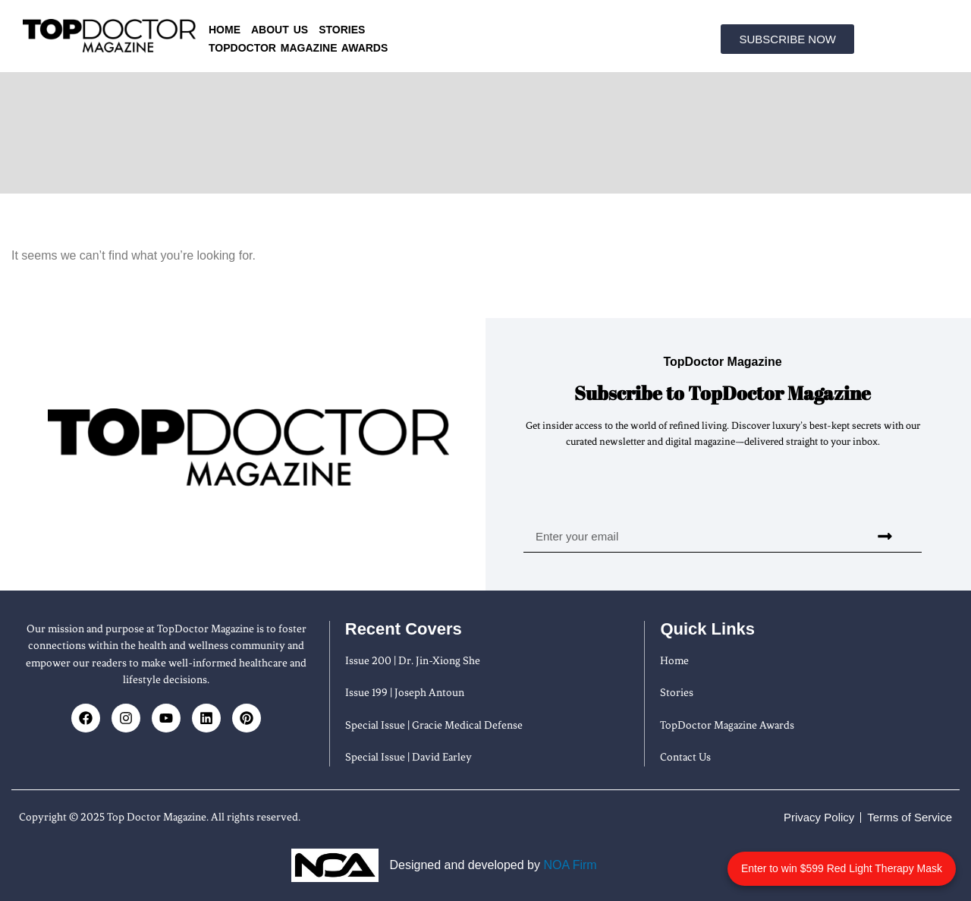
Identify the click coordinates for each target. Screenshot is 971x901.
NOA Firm (569, 864)
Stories (342, 30)
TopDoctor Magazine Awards (298, 48)
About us (279, 30)
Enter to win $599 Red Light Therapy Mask (859, 860)
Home (224, 30)
